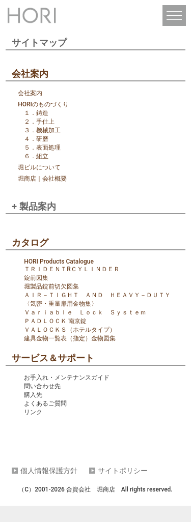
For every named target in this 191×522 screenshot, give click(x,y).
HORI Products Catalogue (59, 261)
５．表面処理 (42, 147)
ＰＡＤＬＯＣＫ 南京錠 (55, 321)
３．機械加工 (42, 130)
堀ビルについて (39, 167)
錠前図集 (36, 277)
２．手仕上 (39, 121)
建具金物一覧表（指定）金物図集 (70, 338)
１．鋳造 (36, 113)
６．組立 (36, 156)
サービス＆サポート (53, 358)
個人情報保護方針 (48, 471)
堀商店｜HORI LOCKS (33, 16)
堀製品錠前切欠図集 (51, 286)
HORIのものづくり (43, 104)
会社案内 (30, 73)
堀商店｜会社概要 (42, 178)
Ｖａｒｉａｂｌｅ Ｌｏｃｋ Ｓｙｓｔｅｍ (85, 312)
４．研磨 (36, 138)
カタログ (30, 242)
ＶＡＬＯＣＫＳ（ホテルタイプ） (70, 329)
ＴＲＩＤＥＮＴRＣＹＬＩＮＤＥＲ (72, 269)
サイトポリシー (123, 471)
